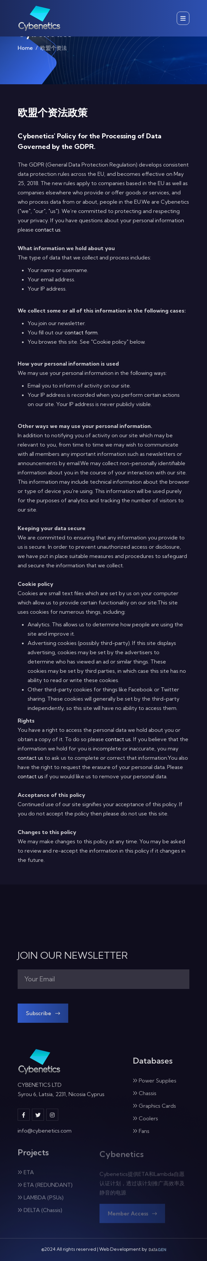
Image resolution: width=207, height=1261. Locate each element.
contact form (81, 332)
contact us (48, 229)
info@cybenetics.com (45, 1135)
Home (25, 50)
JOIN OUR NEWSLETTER (73, 955)
